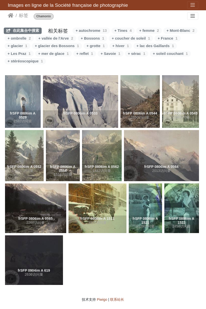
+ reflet (84, 53)
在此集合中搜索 (22, 30)
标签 (23, 15)
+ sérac (136, 53)
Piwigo (102, 299)
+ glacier (17, 46)
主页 (11, 15)
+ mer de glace (53, 53)
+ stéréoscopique (25, 61)
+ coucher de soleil (131, 38)
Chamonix (43, 16)
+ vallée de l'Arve (55, 38)
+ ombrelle (19, 38)
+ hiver (120, 46)
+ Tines (123, 30)
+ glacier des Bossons (57, 46)
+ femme (149, 30)
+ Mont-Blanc (180, 30)
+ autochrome (91, 30)
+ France (167, 38)
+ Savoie (110, 53)
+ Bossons (92, 38)
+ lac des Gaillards (155, 46)
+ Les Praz (19, 53)
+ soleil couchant (170, 53)
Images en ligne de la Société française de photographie (68, 5)
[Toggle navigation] (192, 5)
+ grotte (96, 46)
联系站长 (117, 299)
